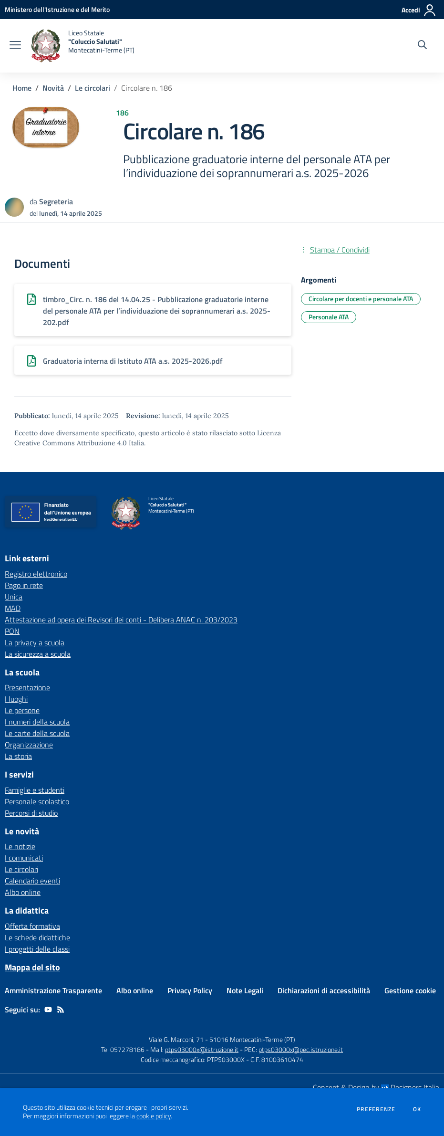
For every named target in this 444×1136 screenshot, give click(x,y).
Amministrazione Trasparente (53, 990)
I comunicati (24, 857)
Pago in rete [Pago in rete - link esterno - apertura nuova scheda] (24, 585)
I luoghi (16, 699)
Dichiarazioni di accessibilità (324, 990)
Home (21, 88)
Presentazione (27, 687)
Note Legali (245, 990)
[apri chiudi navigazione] (15, 46)
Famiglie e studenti (34, 790)
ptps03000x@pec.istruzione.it (300, 1049)
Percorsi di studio (31, 813)
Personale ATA (329, 317)
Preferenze (376, 1109)
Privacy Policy (189, 990)
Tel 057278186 (123, 1049)
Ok (417, 1109)
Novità (53, 88)
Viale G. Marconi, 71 (176, 1039)
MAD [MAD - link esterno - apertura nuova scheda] (13, 608)
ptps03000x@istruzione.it (201, 1049)
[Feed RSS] (60, 1009)
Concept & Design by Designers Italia (376, 1087)
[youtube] (48, 1009)
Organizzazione (29, 744)
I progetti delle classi (37, 949)
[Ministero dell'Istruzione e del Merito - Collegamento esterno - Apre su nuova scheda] (57, 9)
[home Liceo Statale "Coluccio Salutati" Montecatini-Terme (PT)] (82, 46)
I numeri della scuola (37, 721)
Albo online (23, 892)
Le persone (22, 710)
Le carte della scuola (37, 733)
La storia (18, 756)
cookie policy (153, 1116)
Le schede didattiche (37, 937)
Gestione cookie (410, 990)
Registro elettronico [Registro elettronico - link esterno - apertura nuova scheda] (36, 573)
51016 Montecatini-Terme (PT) (252, 1039)
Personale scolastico (37, 801)
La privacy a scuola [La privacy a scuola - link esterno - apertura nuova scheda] (34, 642)
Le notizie (20, 846)
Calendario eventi (32, 880)
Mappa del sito (32, 967)
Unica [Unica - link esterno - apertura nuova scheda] (13, 596)
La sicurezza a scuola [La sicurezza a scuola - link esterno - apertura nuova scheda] (38, 654)
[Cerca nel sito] (422, 46)
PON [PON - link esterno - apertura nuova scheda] (12, 631)
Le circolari (92, 88)
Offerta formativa (32, 926)
